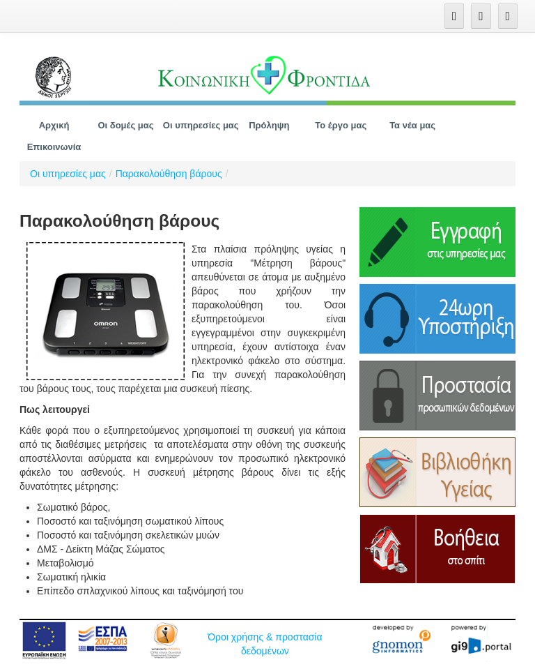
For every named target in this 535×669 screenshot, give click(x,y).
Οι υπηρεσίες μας (68, 173)
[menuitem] (54, 125)
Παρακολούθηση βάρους (169, 173)
